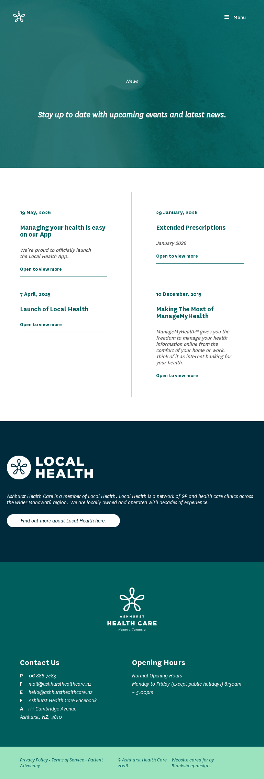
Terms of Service (68, 760)
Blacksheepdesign (191, 766)
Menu (235, 17)
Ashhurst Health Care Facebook (63, 700)
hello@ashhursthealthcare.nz (60, 692)
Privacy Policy (34, 760)
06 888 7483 (42, 676)
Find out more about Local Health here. (63, 521)
